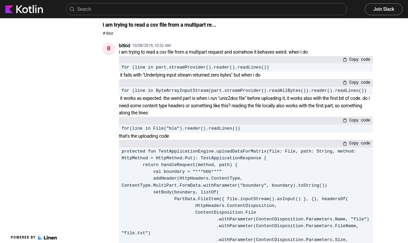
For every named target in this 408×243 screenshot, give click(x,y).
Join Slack (383, 9)
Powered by (34, 238)
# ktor (108, 33)
